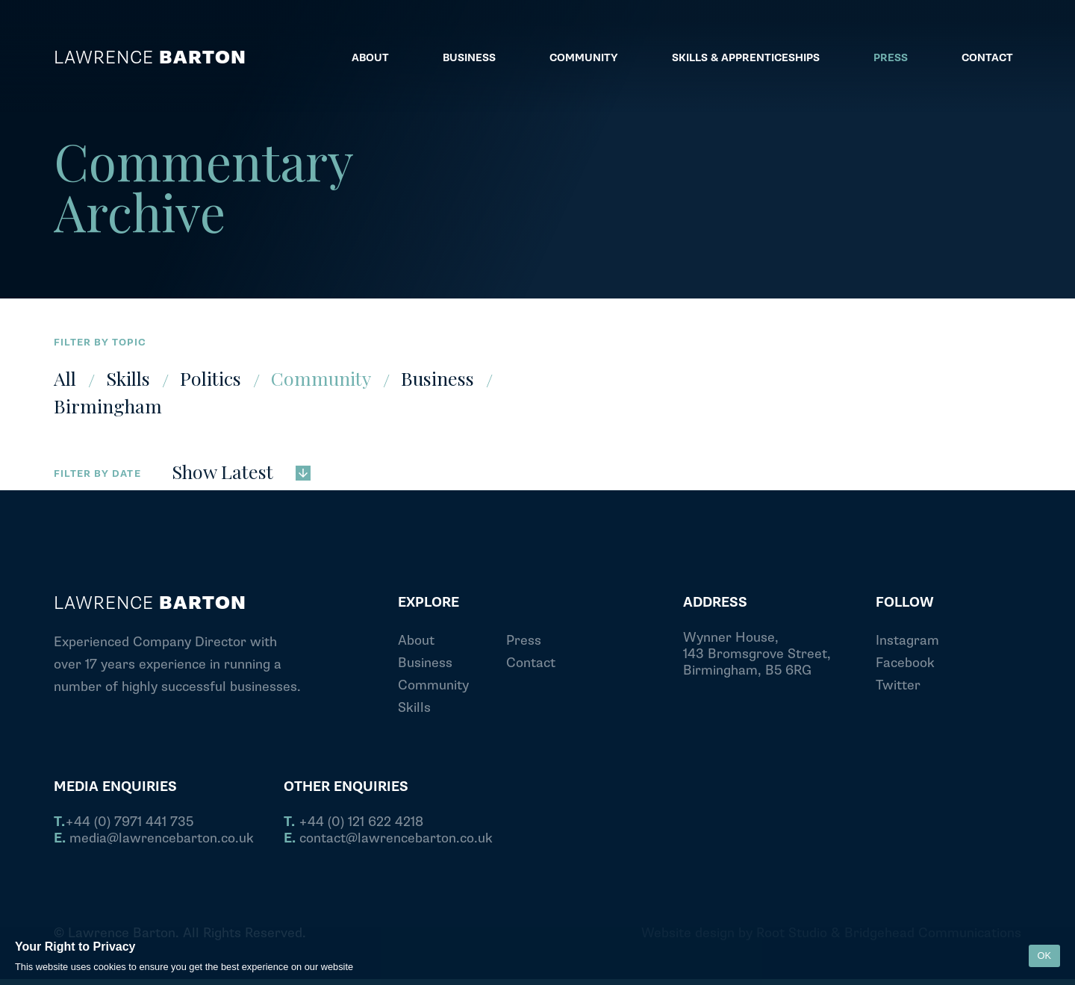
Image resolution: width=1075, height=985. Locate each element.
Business (437, 378)
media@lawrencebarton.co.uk (154, 839)
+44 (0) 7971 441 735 (123, 822)
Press (523, 640)
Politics (210, 378)
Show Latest (241, 470)
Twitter (898, 685)
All (65, 378)
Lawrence (150, 58)
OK (1045, 955)
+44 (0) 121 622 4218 (353, 822)
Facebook (905, 663)
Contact (530, 663)
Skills (128, 378)
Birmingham (108, 405)
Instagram (907, 640)
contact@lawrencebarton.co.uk (388, 839)
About (416, 640)
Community (321, 378)
